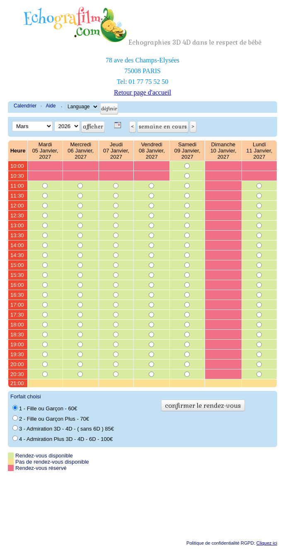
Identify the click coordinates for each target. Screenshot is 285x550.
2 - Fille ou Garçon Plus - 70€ (50, 418)
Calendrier (25, 106)
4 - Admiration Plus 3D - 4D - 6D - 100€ (62, 439)
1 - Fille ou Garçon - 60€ (44, 408)
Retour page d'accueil (142, 92)
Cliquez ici (266, 542)
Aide (51, 106)
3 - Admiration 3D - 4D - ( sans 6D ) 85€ (63, 428)
